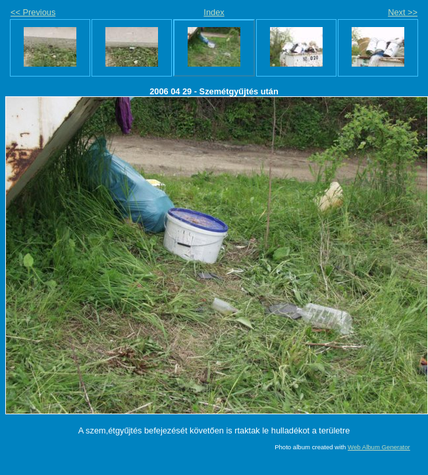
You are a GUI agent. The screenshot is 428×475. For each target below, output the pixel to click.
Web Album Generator (379, 447)
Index (213, 12)
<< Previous (33, 12)
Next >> (402, 12)
